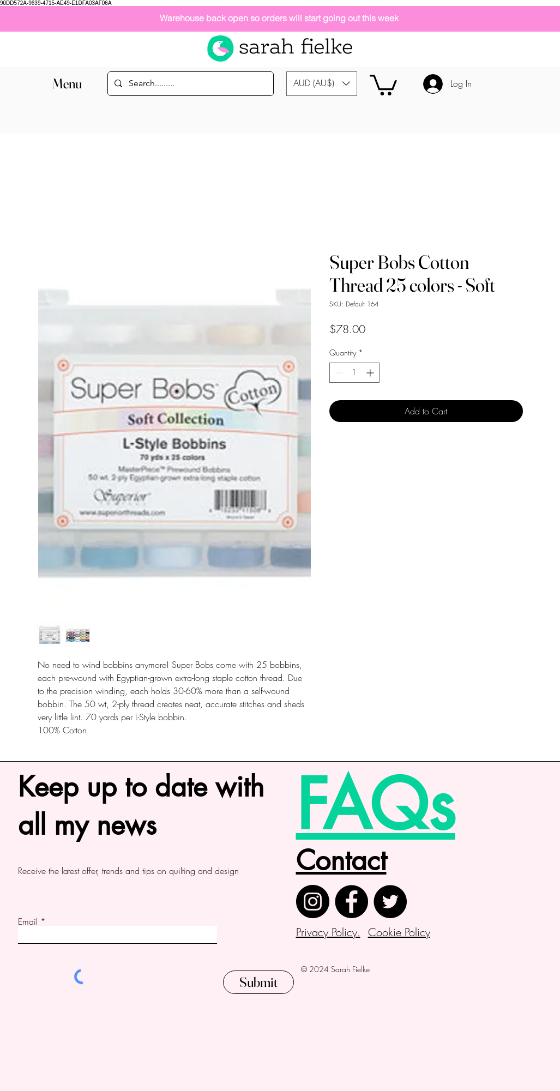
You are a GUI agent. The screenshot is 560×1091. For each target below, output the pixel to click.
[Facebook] (351, 901)
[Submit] (258, 982)
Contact (341, 860)
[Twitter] (390, 901)
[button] (67, 84)
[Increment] (371, 372)
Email (28, 921)
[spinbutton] (354, 372)
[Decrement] (338, 372)
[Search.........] (189, 83)
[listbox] (321, 83)
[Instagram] (312, 901)
